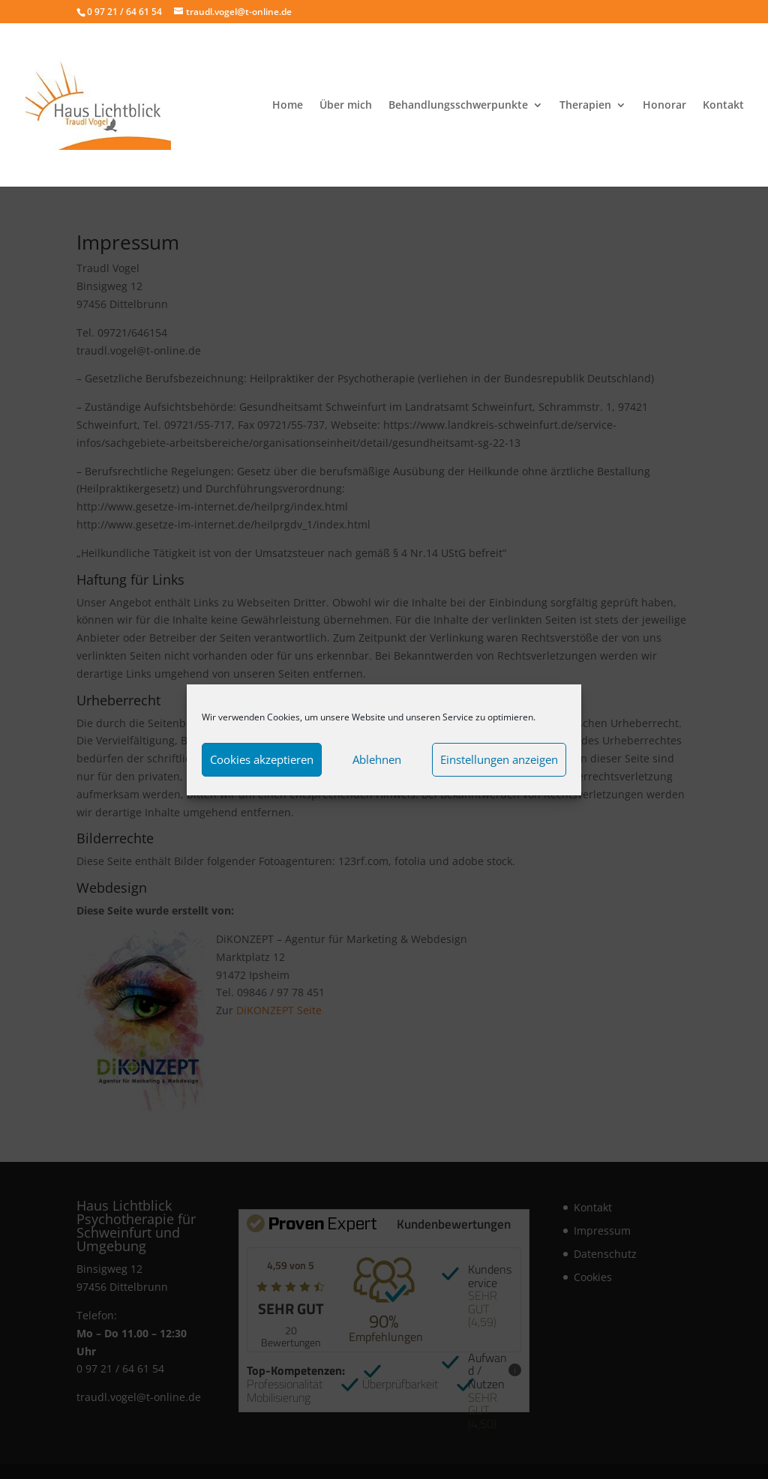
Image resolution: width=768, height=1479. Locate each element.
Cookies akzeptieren (262, 759)
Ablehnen (376, 759)
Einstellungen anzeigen (499, 759)
